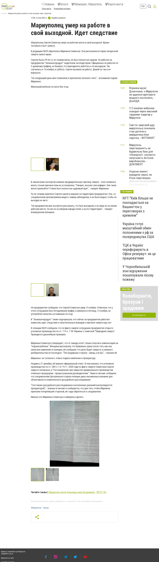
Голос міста (46, 9)
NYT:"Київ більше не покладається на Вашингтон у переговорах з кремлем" (138, 207)
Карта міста (114, 4)
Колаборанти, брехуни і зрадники (137, 302)
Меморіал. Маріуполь (86, 4)
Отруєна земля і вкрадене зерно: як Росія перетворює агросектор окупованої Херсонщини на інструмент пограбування (142, 181)
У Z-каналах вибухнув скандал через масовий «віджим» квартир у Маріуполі (143, 113)
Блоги (63, 4)
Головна (4, 13)
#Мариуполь (36, 508)
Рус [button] (143, 6)
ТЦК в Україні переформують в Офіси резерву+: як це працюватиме (139, 251)
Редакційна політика (62, 9)
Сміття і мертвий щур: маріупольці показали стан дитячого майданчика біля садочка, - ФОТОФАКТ (142, 131)
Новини (48, 4)
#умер (46, 508)
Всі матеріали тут (139, 315)
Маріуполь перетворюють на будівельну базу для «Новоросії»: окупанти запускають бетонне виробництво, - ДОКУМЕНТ (142, 154)
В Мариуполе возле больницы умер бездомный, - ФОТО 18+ (76, 492)
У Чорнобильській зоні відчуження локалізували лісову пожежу (138, 273)
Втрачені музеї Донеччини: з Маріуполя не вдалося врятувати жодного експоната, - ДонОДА (143, 94)
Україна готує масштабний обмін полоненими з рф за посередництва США (138, 230)
